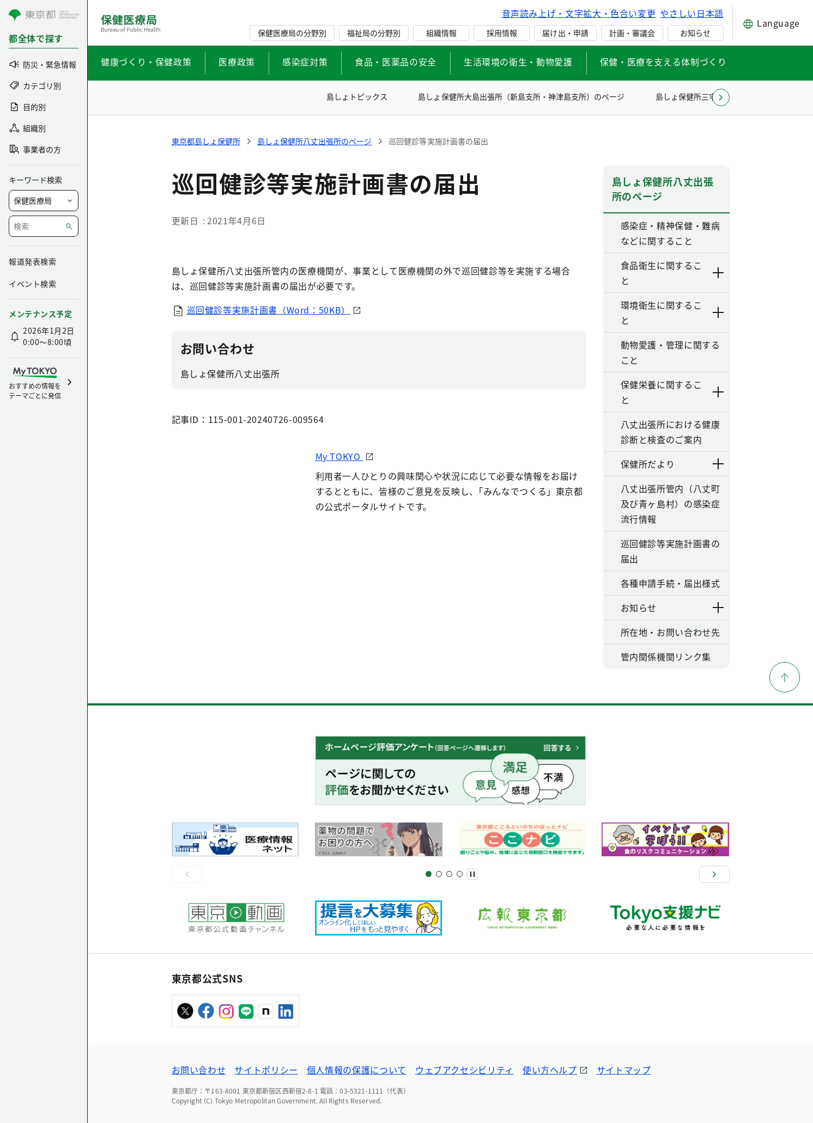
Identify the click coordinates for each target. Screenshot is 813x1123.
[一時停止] (472, 874)
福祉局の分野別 (374, 32)
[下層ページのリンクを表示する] (718, 272)
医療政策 (237, 61)
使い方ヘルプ (550, 1069)
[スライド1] (429, 874)
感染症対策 (304, 61)
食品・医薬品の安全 (395, 61)
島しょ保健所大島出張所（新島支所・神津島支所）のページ (521, 96)
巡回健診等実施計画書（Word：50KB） (268, 309)
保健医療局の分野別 (292, 32)
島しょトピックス (356, 96)
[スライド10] (460, 874)
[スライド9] (449, 874)
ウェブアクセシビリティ (464, 1069)
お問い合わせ (199, 1069)
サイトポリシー (266, 1069)
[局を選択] (43, 200)
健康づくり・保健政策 (146, 61)
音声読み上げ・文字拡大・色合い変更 (579, 13)
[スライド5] (439, 874)
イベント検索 (32, 283)
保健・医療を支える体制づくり (663, 61)
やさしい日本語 (691, 13)
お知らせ (695, 32)
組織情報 (441, 32)
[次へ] (714, 874)
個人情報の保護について (356, 1069)
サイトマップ (624, 1069)
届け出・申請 (565, 32)
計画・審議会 (632, 32)
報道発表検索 (32, 261)
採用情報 (502, 32)
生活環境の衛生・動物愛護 (518, 61)
